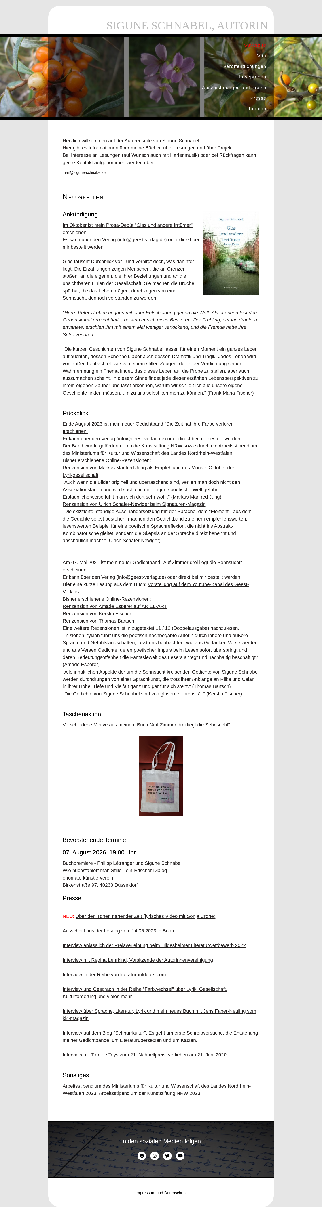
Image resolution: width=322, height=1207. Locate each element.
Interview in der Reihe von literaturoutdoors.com (114, 974)
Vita (261, 55)
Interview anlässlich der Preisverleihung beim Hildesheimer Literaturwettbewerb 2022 (154, 945)
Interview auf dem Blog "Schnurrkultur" (104, 1032)
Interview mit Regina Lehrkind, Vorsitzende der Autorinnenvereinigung (138, 959)
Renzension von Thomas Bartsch (98, 620)
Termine (257, 108)
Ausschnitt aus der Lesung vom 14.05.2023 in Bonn (118, 930)
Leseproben (252, 76)
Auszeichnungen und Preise (234, 87)
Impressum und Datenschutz (161, 1193)
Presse (258, 98)
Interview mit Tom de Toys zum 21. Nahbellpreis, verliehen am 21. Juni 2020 (145, 1054)
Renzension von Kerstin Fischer (97, 613)
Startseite (255, 45)
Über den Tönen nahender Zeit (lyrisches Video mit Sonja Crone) (145, 916)
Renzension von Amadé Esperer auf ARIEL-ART (115, 606)
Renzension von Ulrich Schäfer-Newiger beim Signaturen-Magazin (134, 504)
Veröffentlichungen (244, 66)
